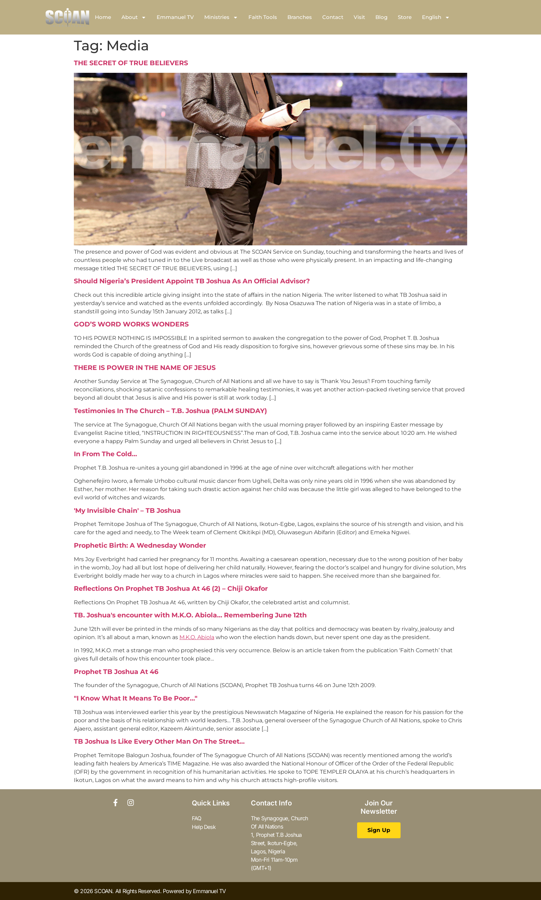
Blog (381, 17)
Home (103, 17)
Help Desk (204, 826)
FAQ (196, 818)
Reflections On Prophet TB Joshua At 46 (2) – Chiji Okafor (171, 589)
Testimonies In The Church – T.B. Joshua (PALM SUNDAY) (170, 411)
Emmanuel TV (175, 17)
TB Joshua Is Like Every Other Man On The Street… (159, 741)
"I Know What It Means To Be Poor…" (135, 698)
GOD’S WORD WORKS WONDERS (131, 324)
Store (405, 17)
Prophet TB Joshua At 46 (116, 672)
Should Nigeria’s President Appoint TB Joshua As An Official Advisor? (192, 281)
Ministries (221, 17)
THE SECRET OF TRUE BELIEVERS (131, 63)
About (133, 17)
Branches (299, 17)
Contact (332, 17)
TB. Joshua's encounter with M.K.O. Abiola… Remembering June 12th (190, 615)
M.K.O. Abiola (196, 637)
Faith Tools (262, 17)
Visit (359, 17)
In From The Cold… (105, 454)
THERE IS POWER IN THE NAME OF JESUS (145, 368)
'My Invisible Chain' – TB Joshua (127, 511)
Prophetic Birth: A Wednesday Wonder (140, 545)
